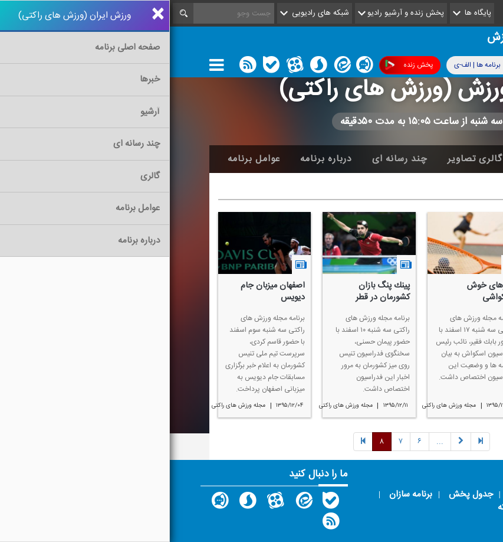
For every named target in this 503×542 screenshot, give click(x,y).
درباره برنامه (156, 158)
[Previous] (310, 442)
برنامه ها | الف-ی (316, 64)
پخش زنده (239, 65)
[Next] (270, 442)
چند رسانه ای (230, 158)
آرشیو (364, 158)
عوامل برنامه (84, 158)
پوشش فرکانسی (399, 65)
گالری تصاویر (305, 158)
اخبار (406, 158)
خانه (445, 158)
